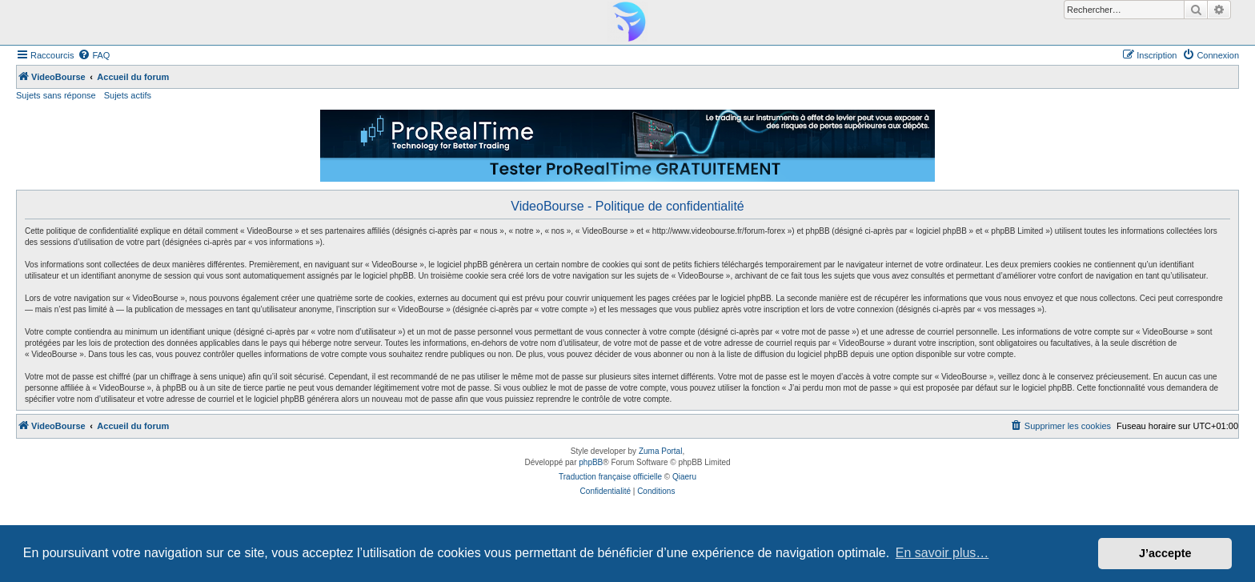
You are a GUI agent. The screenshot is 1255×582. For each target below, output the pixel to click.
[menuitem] (94, 55)
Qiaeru (684, 476)
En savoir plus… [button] (942, 553)
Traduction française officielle (610, 476)
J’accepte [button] (1165, 553)
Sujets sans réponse (56, 95)
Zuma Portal (660, 451)
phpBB (591, 462)
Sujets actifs (127, 95)
